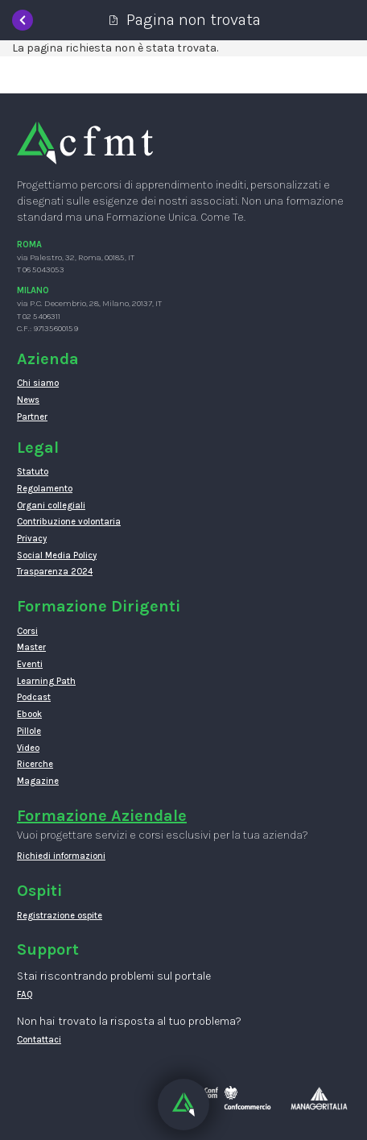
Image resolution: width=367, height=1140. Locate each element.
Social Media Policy (57, 555)
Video (28, 748)
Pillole (29, 731)
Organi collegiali (51, 505)
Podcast (34, 697)
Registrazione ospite (59, 915)
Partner (32, 417)
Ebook (29, 714)
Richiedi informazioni (61, 856)
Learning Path (46, 681)
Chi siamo (38, 383)
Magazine (38, 781)
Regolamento (44, 488)
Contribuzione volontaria (69, 521)
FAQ (25, 994)
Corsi (27, 631)
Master (31, 647)
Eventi (30, 664)
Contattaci (39, 1039)
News (28, 400)
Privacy (32, 538)
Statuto (32, 471)
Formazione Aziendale (102, 815)
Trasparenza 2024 (55, 571)
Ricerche (35, 764)
